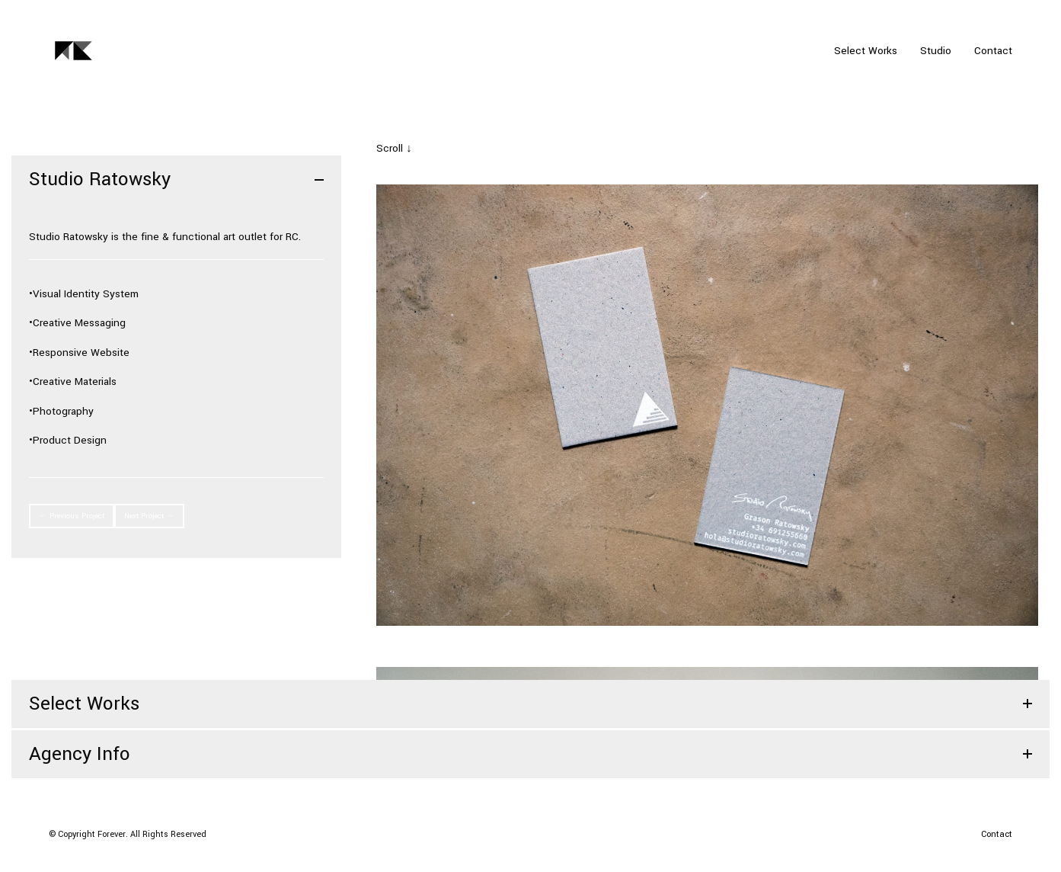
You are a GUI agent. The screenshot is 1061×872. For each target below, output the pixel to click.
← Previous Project (71, 516)
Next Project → (149, 516)
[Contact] (996, 834)
